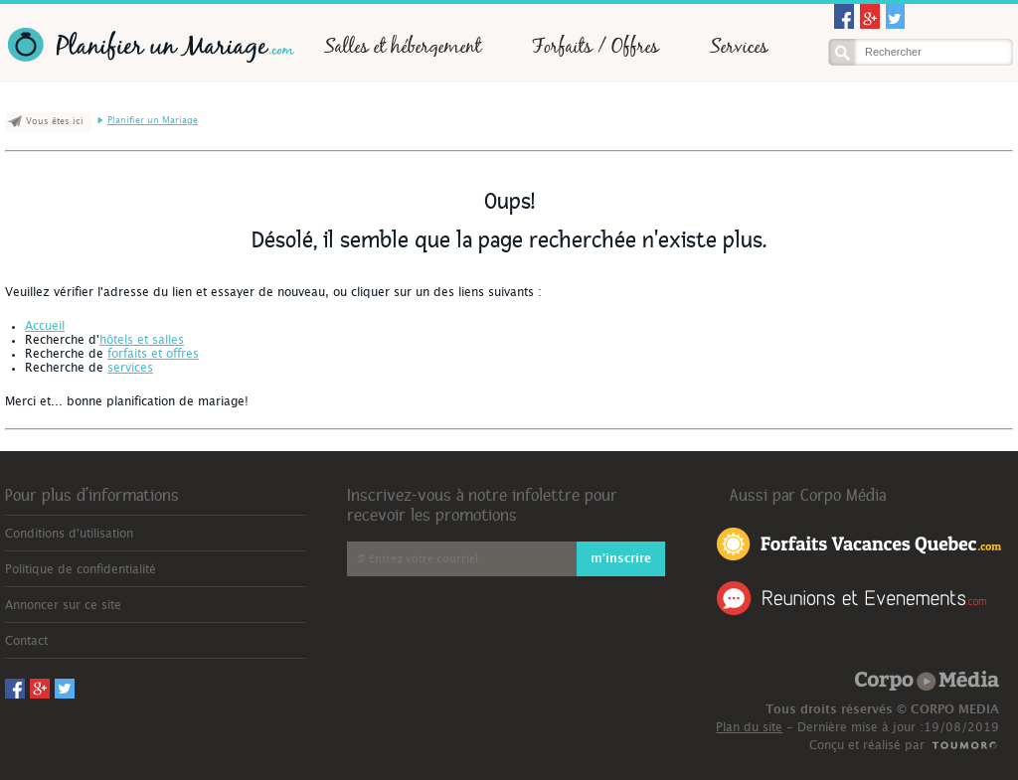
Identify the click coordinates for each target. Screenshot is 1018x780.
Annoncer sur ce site (63, 605)
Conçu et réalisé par (867, 745)
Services (739, 46)
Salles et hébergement (402, 46)
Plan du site (749, 727)
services (130, 368)
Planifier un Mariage (149, 45)
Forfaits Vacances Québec (859, 542)
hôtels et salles (141, 340)
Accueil (45, 326)
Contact (26, 641)
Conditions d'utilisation (69, 534)
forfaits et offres (153, 354)
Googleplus (870, 16)
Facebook (844, 16)
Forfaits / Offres (595, 46)
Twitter (896, 16)
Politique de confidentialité (80, 569)
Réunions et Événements (851, 598)
